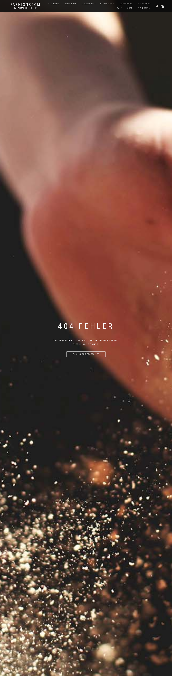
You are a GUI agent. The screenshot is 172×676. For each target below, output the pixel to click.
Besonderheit (107, 4)
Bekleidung (71, 4)
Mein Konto (144, 8)
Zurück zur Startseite (86, 354)
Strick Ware (144, 4)
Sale (119, 8)
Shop (129, 8)
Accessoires (88, 4)
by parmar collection (25, 8)
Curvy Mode (126, 4)
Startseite (54, 4)
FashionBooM (25, 5)
